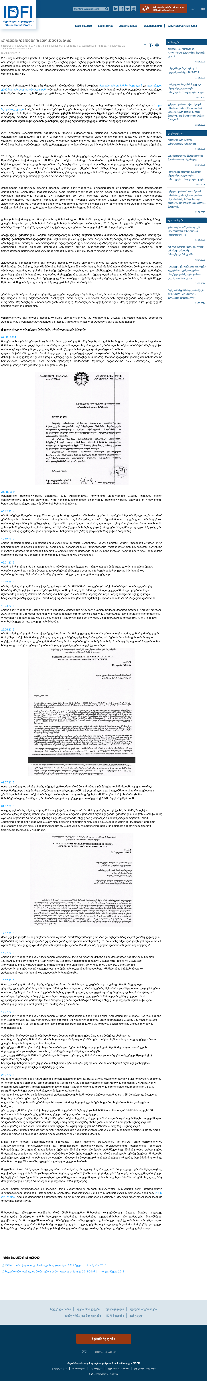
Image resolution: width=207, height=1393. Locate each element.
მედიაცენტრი (153, 25)
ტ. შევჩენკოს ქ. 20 (59, 1368)
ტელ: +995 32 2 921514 (118, 1368)
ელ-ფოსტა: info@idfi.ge (144, 1368)
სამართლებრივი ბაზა (182, 25)
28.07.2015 (7, 1074)
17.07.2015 (7, 1011)
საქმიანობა (105, 25)
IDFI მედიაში (115, 1315)
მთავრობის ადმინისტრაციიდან (120, 85)
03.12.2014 (7, 511)
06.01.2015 (7, 562)
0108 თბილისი (78, 1368)
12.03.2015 (7, 605)
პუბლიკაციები (128, 25)
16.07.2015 (7, 980)
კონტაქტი (136, 1315)
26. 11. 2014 (8, 491)
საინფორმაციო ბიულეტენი (82, 1315)
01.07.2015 (7, 782)
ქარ (193, 9)
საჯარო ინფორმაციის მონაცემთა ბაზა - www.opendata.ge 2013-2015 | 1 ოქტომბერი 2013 (64, 1271)
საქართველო (96, 1368)
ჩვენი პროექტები (88, 1309)
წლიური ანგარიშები (143, 1309)
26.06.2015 (7, 629)
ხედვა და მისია (60, 1309)
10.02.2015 (7, 582)
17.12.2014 (7, 539)
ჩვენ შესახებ (83, 25)
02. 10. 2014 (8, 337)
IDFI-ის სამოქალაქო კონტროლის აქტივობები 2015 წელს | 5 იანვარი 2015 (55, 1265)
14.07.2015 (7, 933)
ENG (203, 9)
